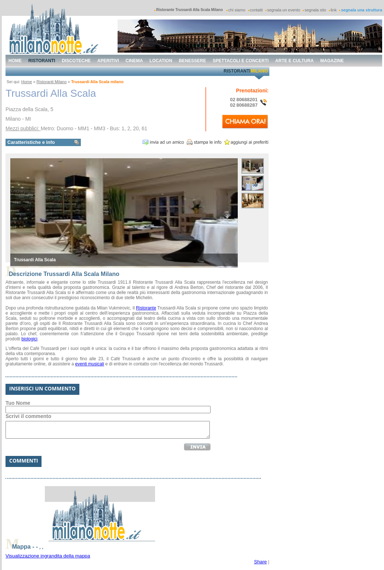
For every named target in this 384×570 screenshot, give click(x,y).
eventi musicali (89, 364)
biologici (29, 338)
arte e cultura (294, 60)
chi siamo (236, 10)
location (161, 60)
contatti (256, 10)
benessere (192, 60)
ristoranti (41, 60)
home (15, 60)
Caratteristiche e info (31, 142)
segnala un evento (283, 10)
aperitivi (108, 60)
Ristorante (146, 308)
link (334, 10)
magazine (332, 60)
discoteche (76, 60)
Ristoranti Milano (51, 81)
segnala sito (315, 10)
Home (26, 81)
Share (260, 561)
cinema (134, 60)
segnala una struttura (361, 10)
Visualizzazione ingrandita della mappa (48, 556)
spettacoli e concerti (241, 60)
